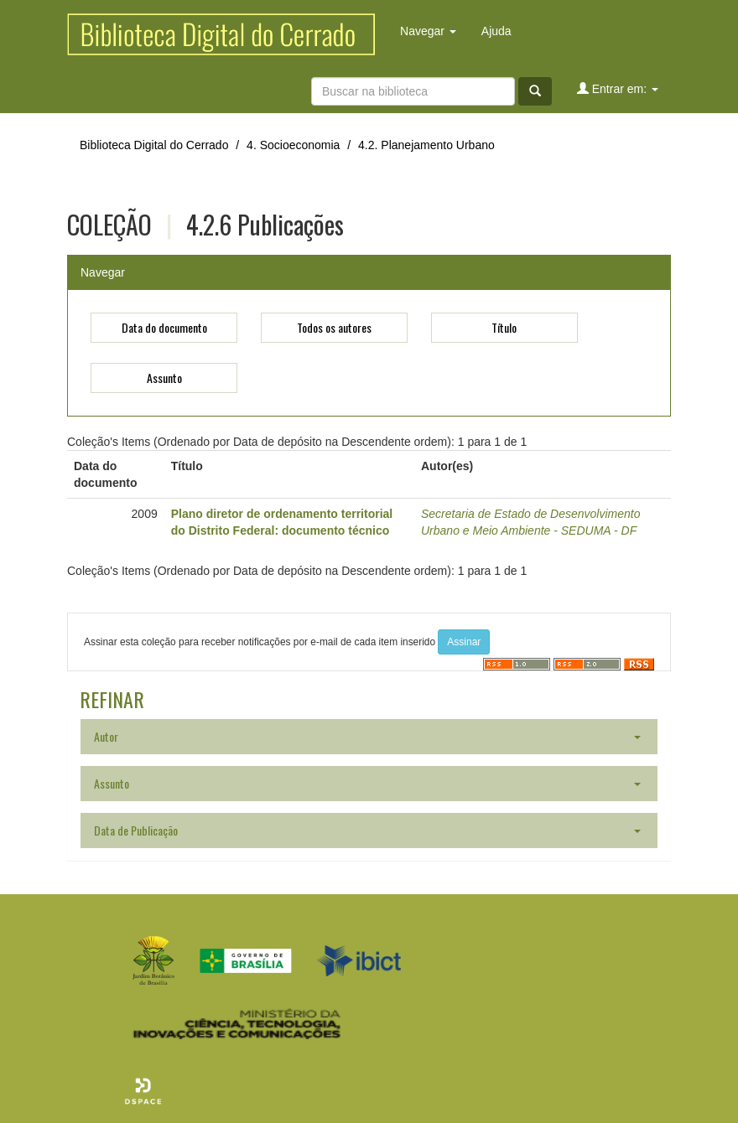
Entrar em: (617, 88)
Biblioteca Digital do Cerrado (154, 145)
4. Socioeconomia (293, 145)
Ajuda (496, 31)
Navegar (428, 31)
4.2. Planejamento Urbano (426, 145)
